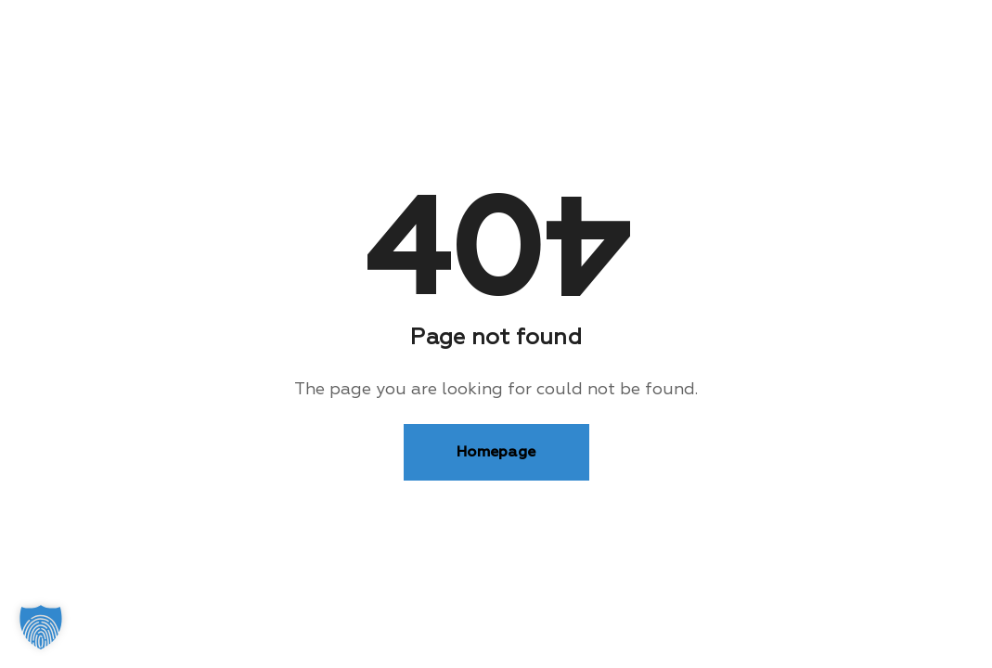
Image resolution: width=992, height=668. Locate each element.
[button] (41, 627)
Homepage (496, 452)
